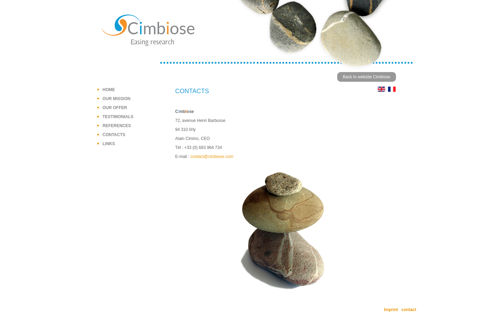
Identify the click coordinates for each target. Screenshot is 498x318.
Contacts (114, 134)
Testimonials (118, 116)
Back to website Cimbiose (366, 76)
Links (109, 143)
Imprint (391, 309)
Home (109, 89)
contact (409, 309)
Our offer (115, 107)
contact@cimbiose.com (212, 156)
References (117, 125)
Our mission (117, 98)
